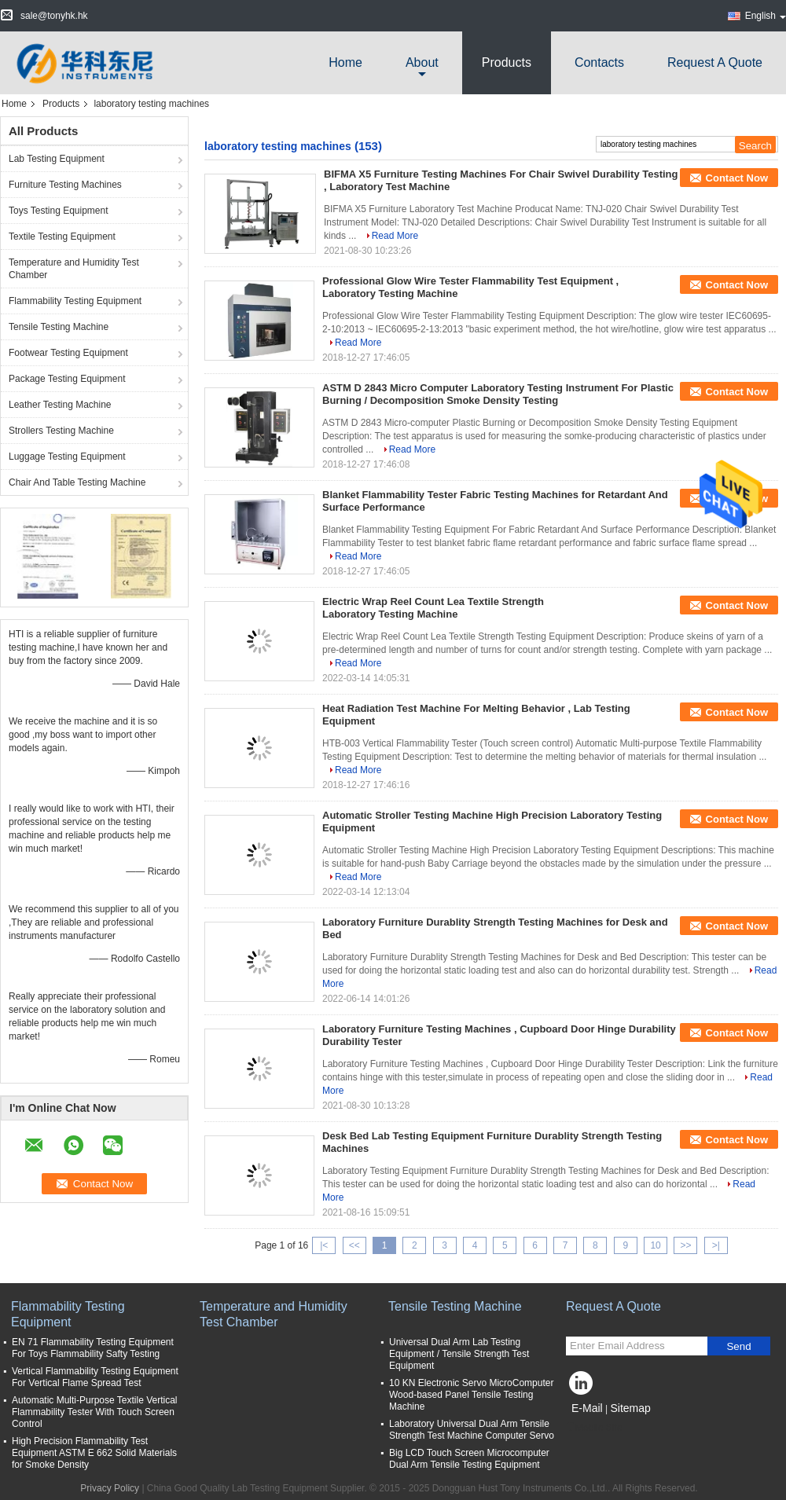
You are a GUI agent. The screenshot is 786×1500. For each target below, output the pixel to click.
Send (738, 1346)
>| (716, 1245)
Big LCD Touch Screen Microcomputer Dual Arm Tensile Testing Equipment (469, 1458)
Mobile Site (594, 1427)
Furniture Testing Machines (65, 184)
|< (324, 1245)
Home (345, 62)
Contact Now (737, 178)
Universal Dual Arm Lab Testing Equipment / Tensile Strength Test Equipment (459, 1354)
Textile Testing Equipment (62, 236)
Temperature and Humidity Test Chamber (74, 269)
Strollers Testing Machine (61, 430)
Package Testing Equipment (67, 378)
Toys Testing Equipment (58, 210)
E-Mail (587, 1408)
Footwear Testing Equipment (68, 352)
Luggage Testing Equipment (67, 456)
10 (655, 1245)
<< (354, 1245)
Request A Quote (714, 62)
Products (506, 62)
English (765, 15)
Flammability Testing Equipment (75, 300)
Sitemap (630, 1408)
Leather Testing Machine (60, 404)
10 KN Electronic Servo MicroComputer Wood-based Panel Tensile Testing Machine (471, 1394)
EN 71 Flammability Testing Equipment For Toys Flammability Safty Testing (93, 1348)
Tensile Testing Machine (58, 326)
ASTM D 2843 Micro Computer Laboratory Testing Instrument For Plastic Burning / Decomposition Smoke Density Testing (498, 394)
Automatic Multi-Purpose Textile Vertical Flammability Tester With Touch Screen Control (95, 1412)
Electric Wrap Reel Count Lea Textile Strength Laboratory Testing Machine (433, 608)
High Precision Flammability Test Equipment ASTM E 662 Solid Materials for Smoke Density (94, 1453)
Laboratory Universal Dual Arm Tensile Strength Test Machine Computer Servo (471, 1429)
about (422, 62)
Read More (395, 235)
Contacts (599, 62)
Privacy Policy (109, 1488)
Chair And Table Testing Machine (77, 482)
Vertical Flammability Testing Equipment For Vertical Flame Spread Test (95, 1377)
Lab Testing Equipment (57, 158)
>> (685, 1245)
